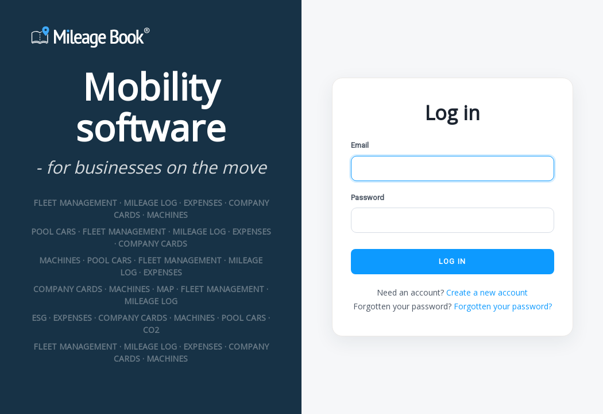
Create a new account (487, 292)
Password (367, 197)
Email (360, 145)
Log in (452, 261)
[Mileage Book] (151, 38)
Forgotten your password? (503, 306)
